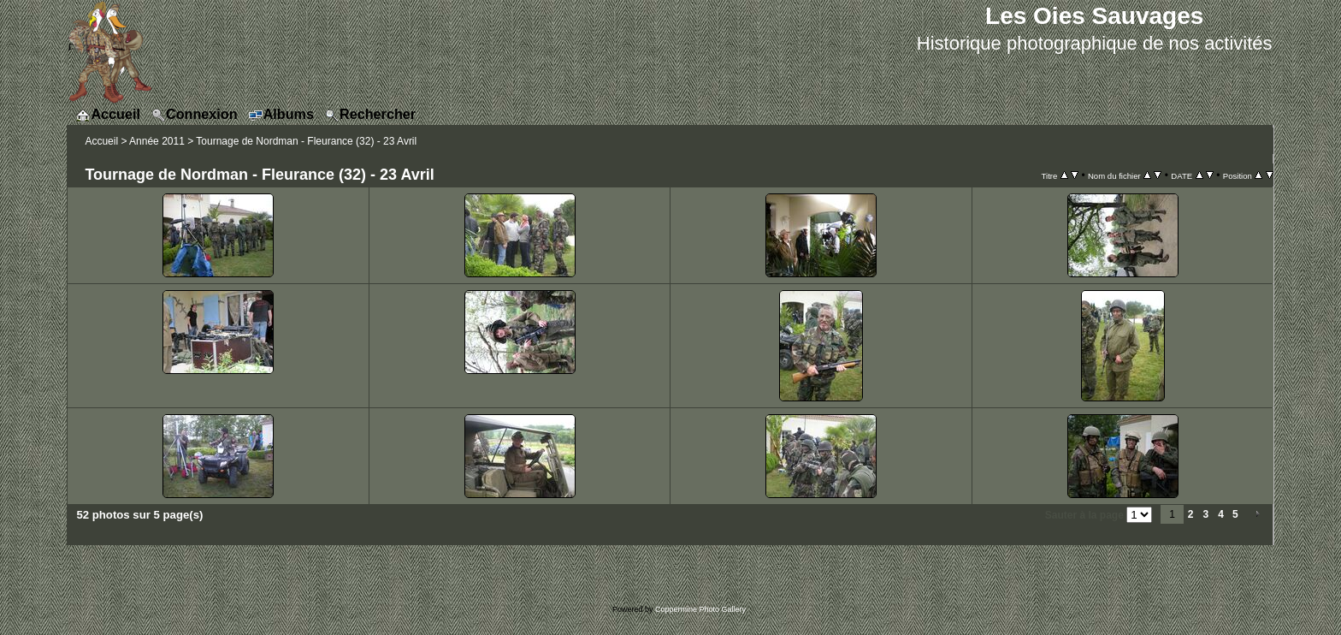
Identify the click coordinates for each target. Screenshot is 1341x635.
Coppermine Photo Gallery (700, 609)
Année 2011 (157, 141)
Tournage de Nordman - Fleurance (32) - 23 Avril (306, 141)
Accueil (101, 141)
